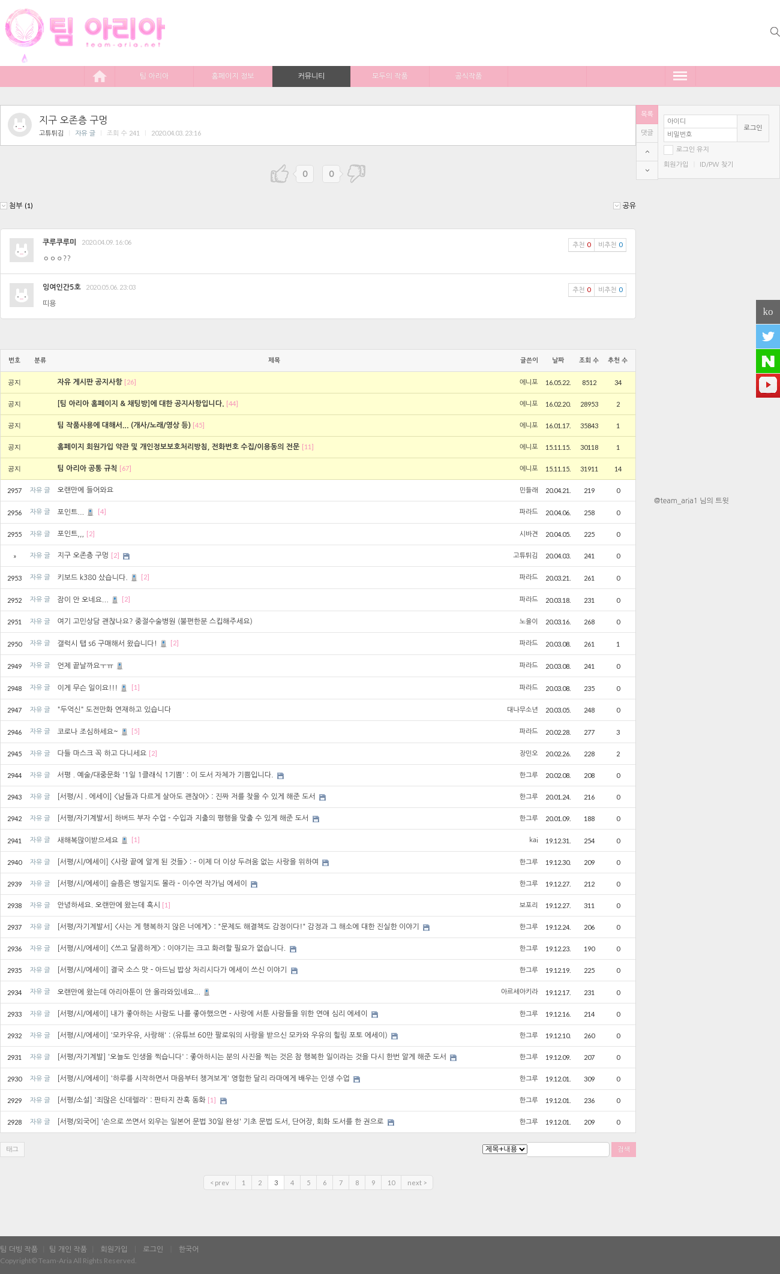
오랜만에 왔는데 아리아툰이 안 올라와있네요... (134, 992)
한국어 (189, 1249)
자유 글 (85, 133)
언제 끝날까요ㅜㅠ (91, 665)
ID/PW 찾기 (716, 164)
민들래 (529, 490)
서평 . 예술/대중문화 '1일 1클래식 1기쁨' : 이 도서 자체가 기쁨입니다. (165, 775)
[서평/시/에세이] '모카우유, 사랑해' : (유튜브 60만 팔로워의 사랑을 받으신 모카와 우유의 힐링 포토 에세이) (222, 1035)
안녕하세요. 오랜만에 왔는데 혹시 (108, 905)
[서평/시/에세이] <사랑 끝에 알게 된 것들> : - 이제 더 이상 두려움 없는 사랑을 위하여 (188, 862)
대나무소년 (522, 710)
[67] (125, 468)
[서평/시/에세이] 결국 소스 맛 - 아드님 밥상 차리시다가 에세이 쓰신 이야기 (172, 969)
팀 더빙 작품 (19, 1249)
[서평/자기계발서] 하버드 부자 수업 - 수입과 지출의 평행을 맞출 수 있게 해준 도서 (182, 818)
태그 (12, 1149)
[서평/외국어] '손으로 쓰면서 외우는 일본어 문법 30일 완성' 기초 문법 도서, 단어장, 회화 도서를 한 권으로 (220, 1121)
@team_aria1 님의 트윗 (691, 500)
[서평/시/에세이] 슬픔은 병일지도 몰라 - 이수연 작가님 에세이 (152, 883)
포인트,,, (70, 533)
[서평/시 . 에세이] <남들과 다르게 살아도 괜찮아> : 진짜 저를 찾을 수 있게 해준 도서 (186, 796)
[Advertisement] (717, 584)
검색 (623, 1149)
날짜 (558, 360)
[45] (199, 425)
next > (417, 1182)
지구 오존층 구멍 (73, 120)
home (100, 76)
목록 (647, 114)
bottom (647, 170)
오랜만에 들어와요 (85, 490)
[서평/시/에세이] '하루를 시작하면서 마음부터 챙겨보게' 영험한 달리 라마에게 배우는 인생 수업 (203, 1078)
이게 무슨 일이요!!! (93, 688)
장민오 (529, 753)
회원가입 (676, 164)
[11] (308, 446)
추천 (581, 244)
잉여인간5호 (62, 287)
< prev (219, 1182)
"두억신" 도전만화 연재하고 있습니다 (114, 709)
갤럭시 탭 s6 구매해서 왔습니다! (112, 643)
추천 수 (618, 360)
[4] (102, 512)
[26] (130, 382)
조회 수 (589, 360)
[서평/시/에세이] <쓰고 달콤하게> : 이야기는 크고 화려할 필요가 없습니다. (171, 948)
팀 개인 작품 (68, 1249)
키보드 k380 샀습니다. (98, 577)
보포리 (529, 905)
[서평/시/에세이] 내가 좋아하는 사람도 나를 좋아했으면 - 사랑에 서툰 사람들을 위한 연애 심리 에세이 (212, 1013)
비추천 (610, 244)
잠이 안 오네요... (88, 599)
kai (533, 840)
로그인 (753, 128)
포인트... (76, 512)
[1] (135, 688)
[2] (90, 533)
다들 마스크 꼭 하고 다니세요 (101, 753)
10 (391, 1182)
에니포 (529, 382)
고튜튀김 (51, 133)
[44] (232, 403)
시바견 (529, 534)
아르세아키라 (519, 991)
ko (768, 311)
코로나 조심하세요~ (93, 731)
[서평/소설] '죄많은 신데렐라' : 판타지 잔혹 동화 (131, 1100)
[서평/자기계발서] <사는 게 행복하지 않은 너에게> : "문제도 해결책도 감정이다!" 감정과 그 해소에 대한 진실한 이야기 (238, 926)
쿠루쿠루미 (59, 242)
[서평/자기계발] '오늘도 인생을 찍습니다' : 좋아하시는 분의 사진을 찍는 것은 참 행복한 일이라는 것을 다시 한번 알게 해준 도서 (251, 1056)
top (647, 152)
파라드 (529, 512)
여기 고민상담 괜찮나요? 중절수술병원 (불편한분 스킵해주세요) (154, 621)
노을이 (529, 621)
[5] (135, 731)
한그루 (529, 775)
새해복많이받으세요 (93, 840)
